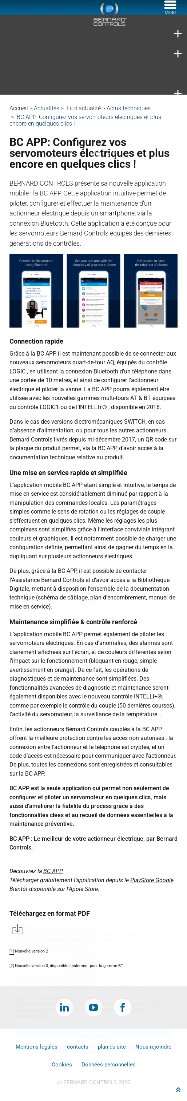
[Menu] (170, 12)
